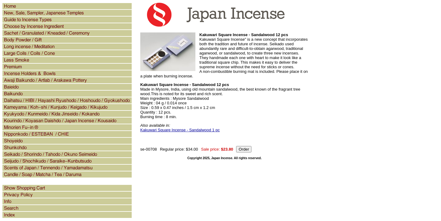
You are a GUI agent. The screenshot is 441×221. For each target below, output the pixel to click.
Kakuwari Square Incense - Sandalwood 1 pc (180, 130)
